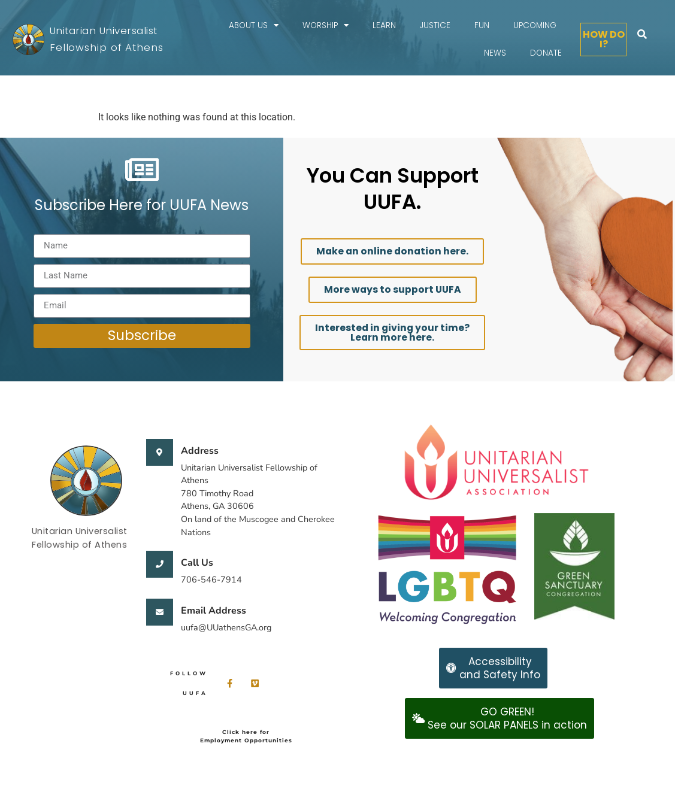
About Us (254, 26)
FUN (481, 25)
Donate (546, 53)
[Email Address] (159, 612)
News (495, 53)
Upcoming (534, 25)
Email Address (213, 610)
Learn (384, 25)
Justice (435, 25)
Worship (325, 26)
